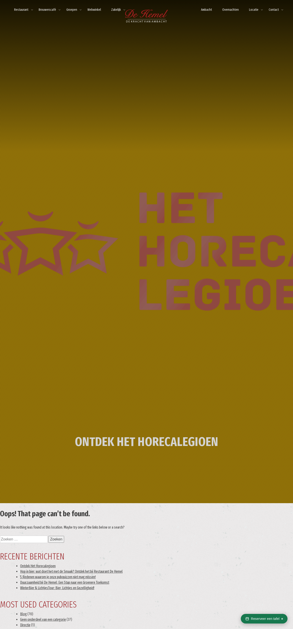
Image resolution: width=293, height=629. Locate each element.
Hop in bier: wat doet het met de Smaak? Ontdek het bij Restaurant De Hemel (71, 571)
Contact (274, 10)
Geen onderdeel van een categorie (43, 619)
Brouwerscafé (47, 10)
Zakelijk (116, 10)
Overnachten (230, 10)
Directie (25, 625)
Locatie (253, 10)
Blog (23, 614)
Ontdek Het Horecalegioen (38, 566)
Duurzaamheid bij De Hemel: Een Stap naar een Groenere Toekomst (64, 582)
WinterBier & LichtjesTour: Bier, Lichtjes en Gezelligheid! (57, 588)
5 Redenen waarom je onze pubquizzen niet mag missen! (58, 577)
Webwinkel (94, 10)
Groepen (71, 10)
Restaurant (21, 10)
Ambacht (206, 10)
